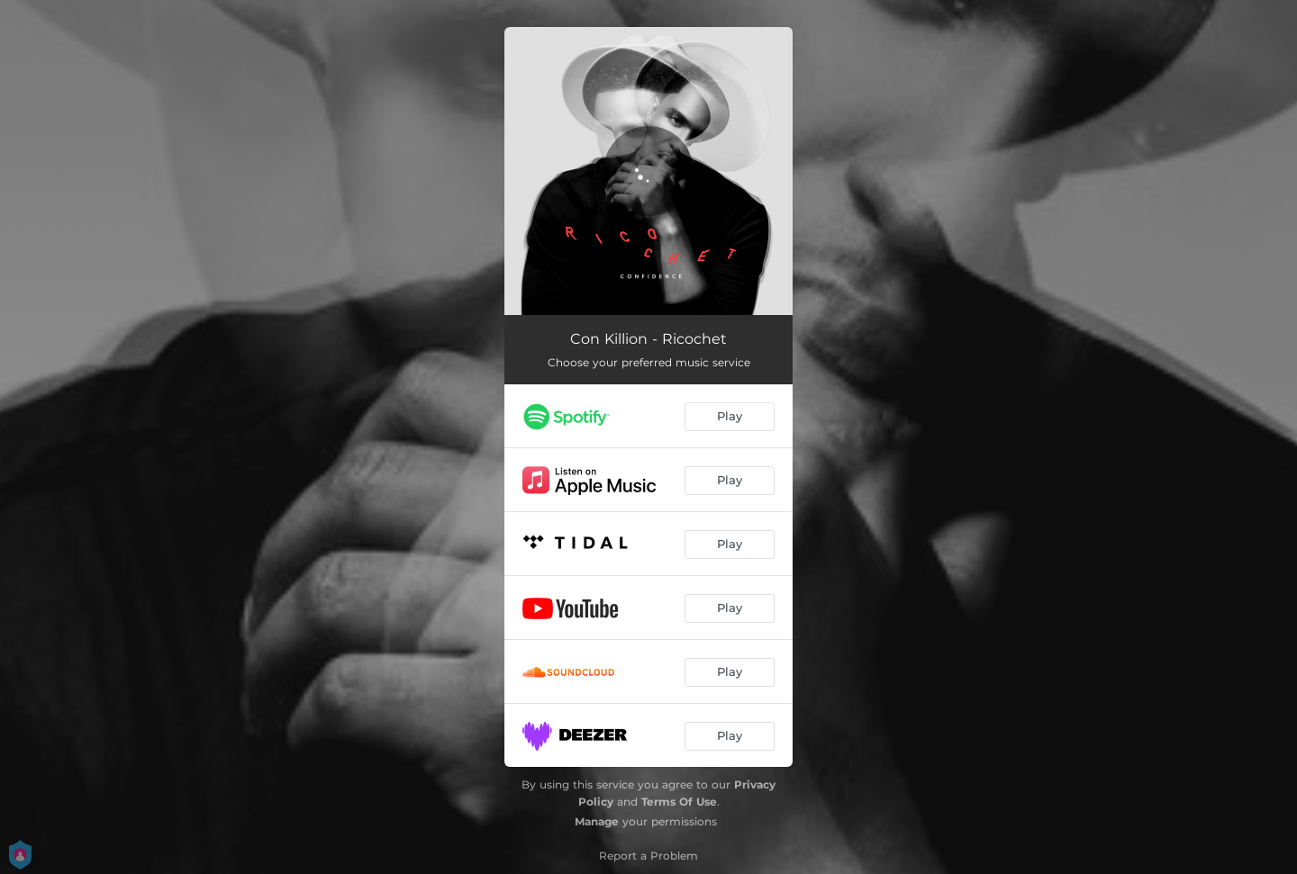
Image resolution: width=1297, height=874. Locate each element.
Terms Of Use (679, 801)
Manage (597, 821)
